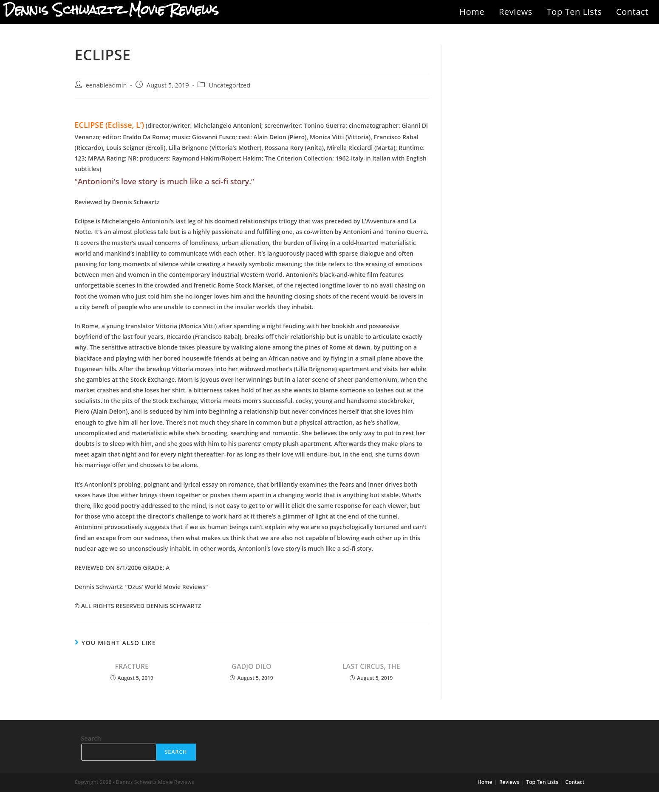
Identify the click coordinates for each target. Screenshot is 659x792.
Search (91, 738)
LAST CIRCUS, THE (371, 666)
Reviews (515, 11)
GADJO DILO (251, 666)
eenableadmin (106, 85)
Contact (632, 11)
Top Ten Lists (574, 11)
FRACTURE (132, 666)
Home (471, 11)
